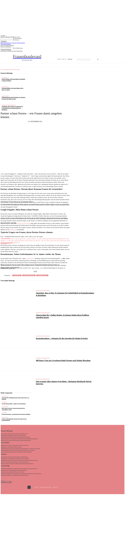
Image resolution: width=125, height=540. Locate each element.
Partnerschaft (42, 275)
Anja (35, 271)
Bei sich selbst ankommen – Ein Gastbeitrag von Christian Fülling (14, 475)
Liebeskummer (30, 258)
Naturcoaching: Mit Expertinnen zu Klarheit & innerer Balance (14, 433)
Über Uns (6, 481)
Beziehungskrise (29, 275)
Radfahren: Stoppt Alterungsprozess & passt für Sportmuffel (14, 470)
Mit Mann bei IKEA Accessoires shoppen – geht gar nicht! (12, 472)
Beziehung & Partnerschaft (12, 69)
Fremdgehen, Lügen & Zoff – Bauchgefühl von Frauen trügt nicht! (14, 445)
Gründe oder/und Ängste (23, 223)
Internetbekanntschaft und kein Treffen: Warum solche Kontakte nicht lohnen (18, 450)
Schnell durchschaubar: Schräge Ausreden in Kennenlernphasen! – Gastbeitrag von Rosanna (20, 448)
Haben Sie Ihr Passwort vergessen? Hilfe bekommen (13, 42)
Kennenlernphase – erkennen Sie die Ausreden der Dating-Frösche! (62, 338)
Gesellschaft (5, 96)
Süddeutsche (13, 229)
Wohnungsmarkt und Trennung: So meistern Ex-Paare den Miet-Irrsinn (15, 437)
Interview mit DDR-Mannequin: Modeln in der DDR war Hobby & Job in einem (16, 452)
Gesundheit (4, 77)
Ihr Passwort (16, 40)
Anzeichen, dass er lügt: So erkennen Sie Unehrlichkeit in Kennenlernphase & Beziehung (12, 108)
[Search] (97, 59)
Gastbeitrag (5, 86)
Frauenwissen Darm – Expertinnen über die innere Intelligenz (16, 414)
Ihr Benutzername (17, 38)
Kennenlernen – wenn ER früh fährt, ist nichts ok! (11, 447)
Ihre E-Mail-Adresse (18, 48)
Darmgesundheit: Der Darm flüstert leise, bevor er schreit (13, 435)
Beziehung (17, 275)
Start (2, 69)
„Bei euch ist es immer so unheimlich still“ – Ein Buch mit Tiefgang (14, 462)
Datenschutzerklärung (6, 44)
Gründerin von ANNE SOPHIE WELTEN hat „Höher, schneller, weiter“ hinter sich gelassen (19, 460)
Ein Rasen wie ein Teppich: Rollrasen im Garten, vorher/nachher (14, 457)
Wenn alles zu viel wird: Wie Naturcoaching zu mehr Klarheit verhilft (16, 440)
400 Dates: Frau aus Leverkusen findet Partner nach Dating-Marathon (63, 360)
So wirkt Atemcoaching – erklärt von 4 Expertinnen (14, 403)
